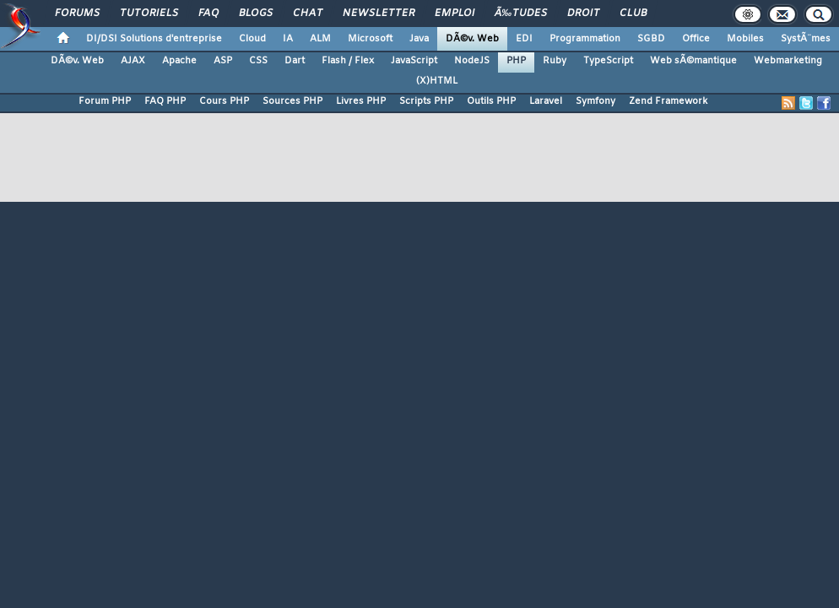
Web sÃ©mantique (693, 61)
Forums (77, 13)
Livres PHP (361, 101)
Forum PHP (104, 101)
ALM (320, 39)
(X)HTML (436, 81)
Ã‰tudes (521, 13)
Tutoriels (149, 13)
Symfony (595, 101)
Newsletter (378, 13)
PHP (516, 61)
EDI (524, 39)
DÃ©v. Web (472, 39)
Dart (294, 61)
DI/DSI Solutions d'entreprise (154, 39)
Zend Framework (668, 101)
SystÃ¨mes (806, 39)
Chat (307, 13)
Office (696, 39)
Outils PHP (491, 101)
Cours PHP (224, 101)
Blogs (255, 13)
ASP (223, 61)
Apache (179, 61)
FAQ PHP (165, 101)
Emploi (454, 13)
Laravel (545, 101)
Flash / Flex (348, 61)
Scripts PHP (426, 101)
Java (419, 39)
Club (633, 13)
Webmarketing (788, 61)
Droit (583, 13)
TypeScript (608, 61)
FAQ (208, 13)
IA (288, 39)
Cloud (252, 39)
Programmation (584, 39)
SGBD (651, 39)
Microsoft (370, 39)
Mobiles (745, 39)
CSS (258, 61)
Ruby (554, 61)
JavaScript (414, 61)
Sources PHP (292, 101)
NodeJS (472, 61)
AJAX (133, 61)
